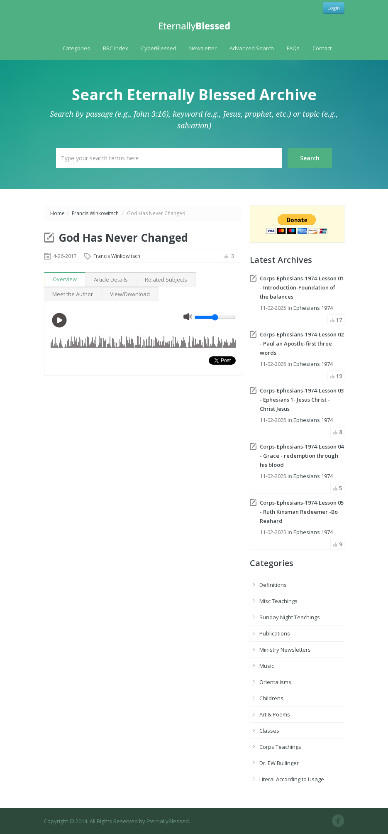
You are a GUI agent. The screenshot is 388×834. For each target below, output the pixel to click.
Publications (274, 633)
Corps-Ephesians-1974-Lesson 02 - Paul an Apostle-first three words (302, 343)
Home (57, 213)
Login (333, 8)
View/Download (130, 294)
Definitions (273, 585)
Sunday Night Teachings (289, 617)
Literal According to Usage (291, 779)
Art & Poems (274, 714)
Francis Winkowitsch (95, 213)
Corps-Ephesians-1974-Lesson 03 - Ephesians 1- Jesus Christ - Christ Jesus (302, 399)
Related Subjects (166, 279)
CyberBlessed (158, 48)
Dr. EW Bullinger (279, 763)
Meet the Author (72, 294)
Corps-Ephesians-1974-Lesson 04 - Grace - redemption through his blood (302, 456)
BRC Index (115, 48)
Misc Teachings (278, 601)
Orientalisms (275, 682)
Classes (269, 730)
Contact (322, 48)
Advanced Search (251, 48)
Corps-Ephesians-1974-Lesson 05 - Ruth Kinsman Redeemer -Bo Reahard (302, 512)
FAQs (293, 48)
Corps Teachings (280, 747)
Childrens (271, 698)
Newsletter (203, 48)
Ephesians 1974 (313, 308)
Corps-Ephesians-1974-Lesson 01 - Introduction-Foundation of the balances (302, 287)
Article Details (111, 279)
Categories (76, 48)
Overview (65, 279)
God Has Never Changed (123, 237)
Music (266, 666)
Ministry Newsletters (285, 649)
